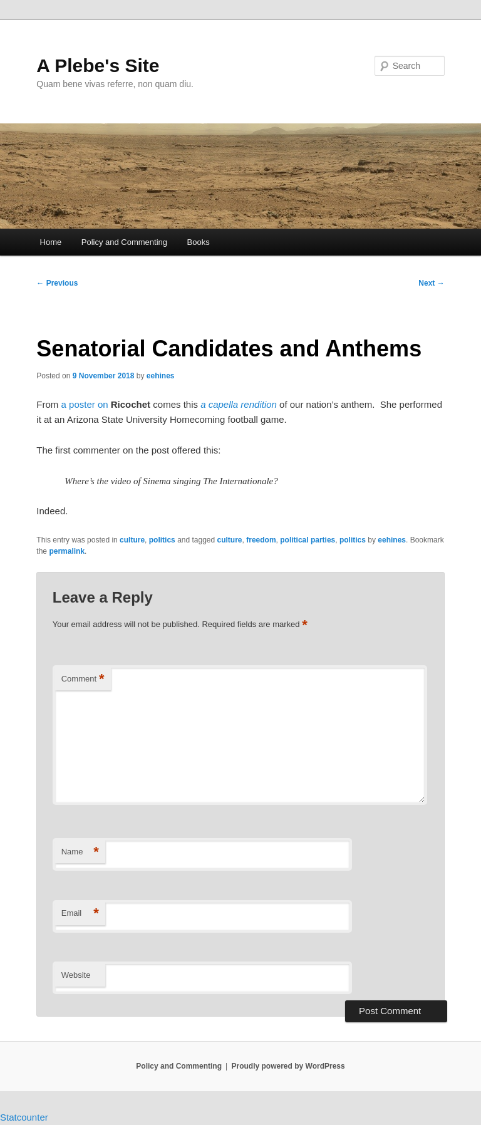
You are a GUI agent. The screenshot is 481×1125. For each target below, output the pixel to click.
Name (80, 852)
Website (76, 975)
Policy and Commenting (124, 242)
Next (431, 283)
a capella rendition (238, 404)
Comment (83, 679)
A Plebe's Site (97, 65)
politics (162, 540)
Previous (57, 283)
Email (80, 914)
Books (198, 242)
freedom (261, 540)
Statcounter (24, 1117)
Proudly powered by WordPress (288, 1066)
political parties (307, 540)
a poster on (84, 404)
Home (51, 242)
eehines (161, 375)
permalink (67, 551)
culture (132, 540)
